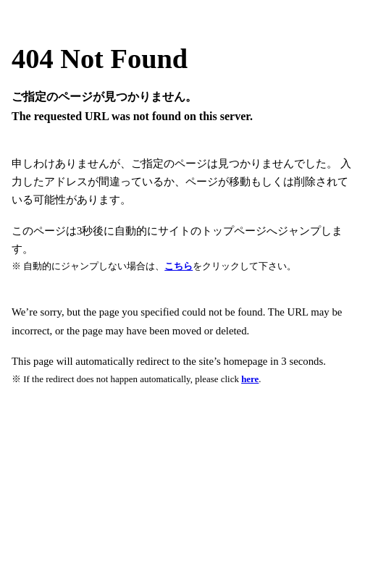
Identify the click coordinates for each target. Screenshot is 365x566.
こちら (178, 266)
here (250, 378)
